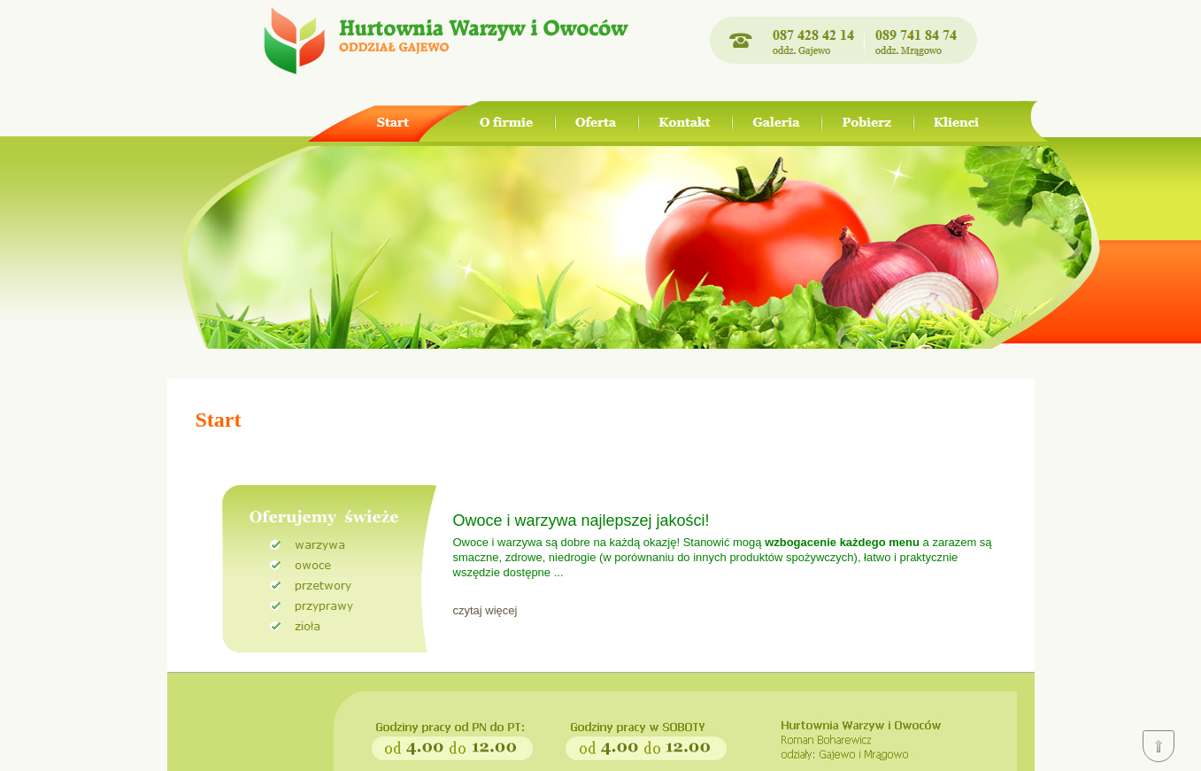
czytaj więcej (485, 610)
